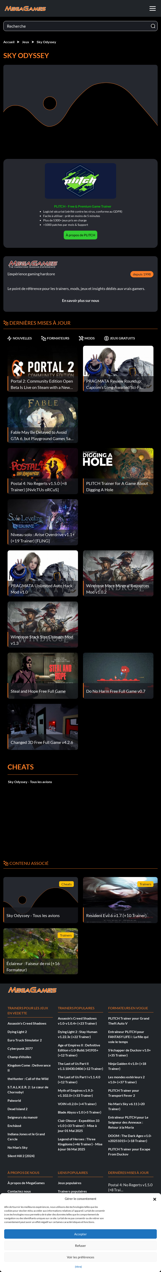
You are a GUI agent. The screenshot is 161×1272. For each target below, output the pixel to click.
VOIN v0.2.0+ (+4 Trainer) (77, 1104)
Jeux (25, 42)
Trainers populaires (72, 1191)
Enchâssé (14, 1126)
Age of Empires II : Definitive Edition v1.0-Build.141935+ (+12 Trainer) (79, 1050)
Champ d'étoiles (19, 1057)
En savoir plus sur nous (80, 300)
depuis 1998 (142, 274)
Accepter (80, 1234)
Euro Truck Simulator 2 (25, 1040)
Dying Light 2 (17, 1032)
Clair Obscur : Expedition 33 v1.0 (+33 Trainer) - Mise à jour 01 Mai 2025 (78, 1126)
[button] (155, 1199)
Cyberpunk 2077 (20, 1048)
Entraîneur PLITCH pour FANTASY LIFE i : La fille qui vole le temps (128, 1037)
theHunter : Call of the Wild (28, 1079)
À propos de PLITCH (80, 235)
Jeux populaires (69, 1183)
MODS (87, 338)
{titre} (78, 1266)
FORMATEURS (55, 338)
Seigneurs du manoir (23, 1117)
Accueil (8, 42)
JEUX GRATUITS (119, 338)
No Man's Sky (18, 1147)
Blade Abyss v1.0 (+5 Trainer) (79, 1112)
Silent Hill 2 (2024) (21, 1156)
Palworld (14, 1100)
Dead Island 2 (17, 1109)
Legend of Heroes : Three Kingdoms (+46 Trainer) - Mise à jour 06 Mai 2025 (80, 1144)
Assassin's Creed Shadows (27, 1023)
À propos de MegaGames (26, 1183)
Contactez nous (19, 1191)
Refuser (80, 1245)
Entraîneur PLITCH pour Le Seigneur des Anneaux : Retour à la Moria (128, 1122)
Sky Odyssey (46, 42)
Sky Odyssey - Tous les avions (30, 782)
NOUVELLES (19, 338)
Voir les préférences (80, 1257)
